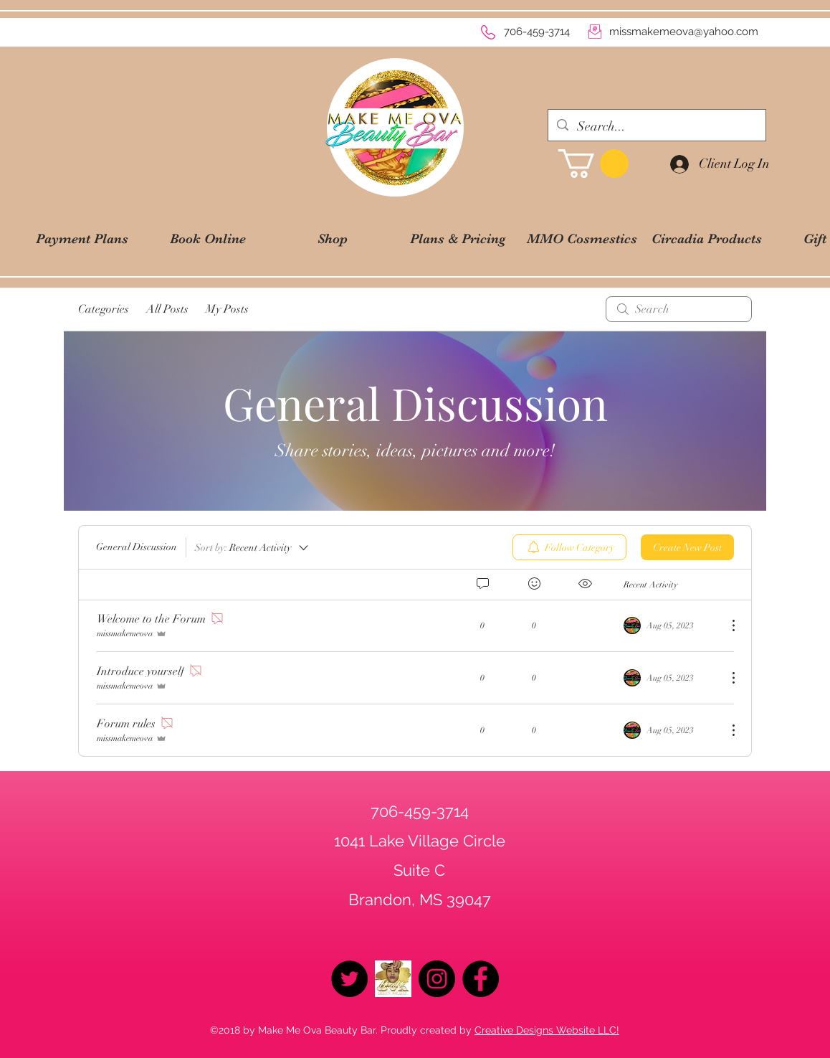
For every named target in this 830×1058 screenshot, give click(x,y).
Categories (103, 309)
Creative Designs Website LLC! (546, 1030)
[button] (593, 163)
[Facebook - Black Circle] (480, 978)
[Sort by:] (252, 547)
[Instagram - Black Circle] (437, 978)
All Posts (167, 309)
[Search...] (656, 127)
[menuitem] (569, 547)
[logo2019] (393, 978)
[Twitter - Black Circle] (349, 978)
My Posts (227, 309)
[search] (679, 309)
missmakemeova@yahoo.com (683, 31)
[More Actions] (726, 625)
